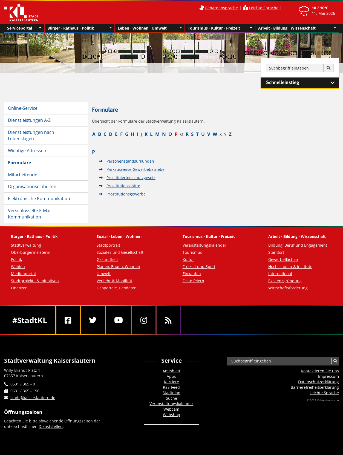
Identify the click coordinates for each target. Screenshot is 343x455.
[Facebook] (68, 320)
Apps (171, 376)
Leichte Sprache (263, 7)
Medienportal (23, 273)
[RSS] (168, 320)
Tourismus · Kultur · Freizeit (220, 28)
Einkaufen (192, 273)
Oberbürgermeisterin (30, 252)
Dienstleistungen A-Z (29, 120)
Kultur (188, 259)
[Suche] (328, 68)
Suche (171, 398)
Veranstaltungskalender (204, 245)
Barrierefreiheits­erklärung (315, 387)
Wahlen (18, 266)
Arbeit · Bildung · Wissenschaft (297, 28)
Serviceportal (24, 28)
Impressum (328, 376)
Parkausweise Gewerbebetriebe (135, 169)
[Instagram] (143, 320)
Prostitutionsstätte (123, 185)
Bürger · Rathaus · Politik (79, 28)
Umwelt (104, 273)
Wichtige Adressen (27, 151)
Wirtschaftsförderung (288, 287)
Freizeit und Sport (199, 266)
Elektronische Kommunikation (39, 198)
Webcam (171, 409)
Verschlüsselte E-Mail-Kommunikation (30, 214)
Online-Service (23, 108)
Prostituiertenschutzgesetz (130, 177)
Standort (276, 252)
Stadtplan (171, 392)
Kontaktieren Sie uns (320, 370)
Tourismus (192, 252)
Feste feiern (193, 280)
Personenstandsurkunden (130, 161)
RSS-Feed (171, 387)
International (280, 273)
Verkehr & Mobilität (114, 280)
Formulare (19, 163)
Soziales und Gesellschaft (120, 252)
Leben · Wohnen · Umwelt (150, 28)
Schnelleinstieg (302, 82)
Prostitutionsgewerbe (126, 194)
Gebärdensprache (221, 7)
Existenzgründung (285, 280)
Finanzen (19, 287)
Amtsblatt (171, 370)
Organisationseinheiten (32, 186)
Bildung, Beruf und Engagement (297, 245)
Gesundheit (107, 259)
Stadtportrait (108, 245)
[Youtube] (118, 320)
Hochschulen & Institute (290, 266)
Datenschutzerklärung (318, 381)
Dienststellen (51, 426)
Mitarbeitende (22, 175)
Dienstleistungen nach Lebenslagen (31, 135)
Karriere (171, 381)
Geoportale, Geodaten (117, 287)
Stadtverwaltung (26, 245)
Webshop (171, 414)
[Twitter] (93, 320)
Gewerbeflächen (283, 259)
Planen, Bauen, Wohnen (118, 266)
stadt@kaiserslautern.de (32, 397)
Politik (16, 259)
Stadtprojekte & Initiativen (35, 280)
